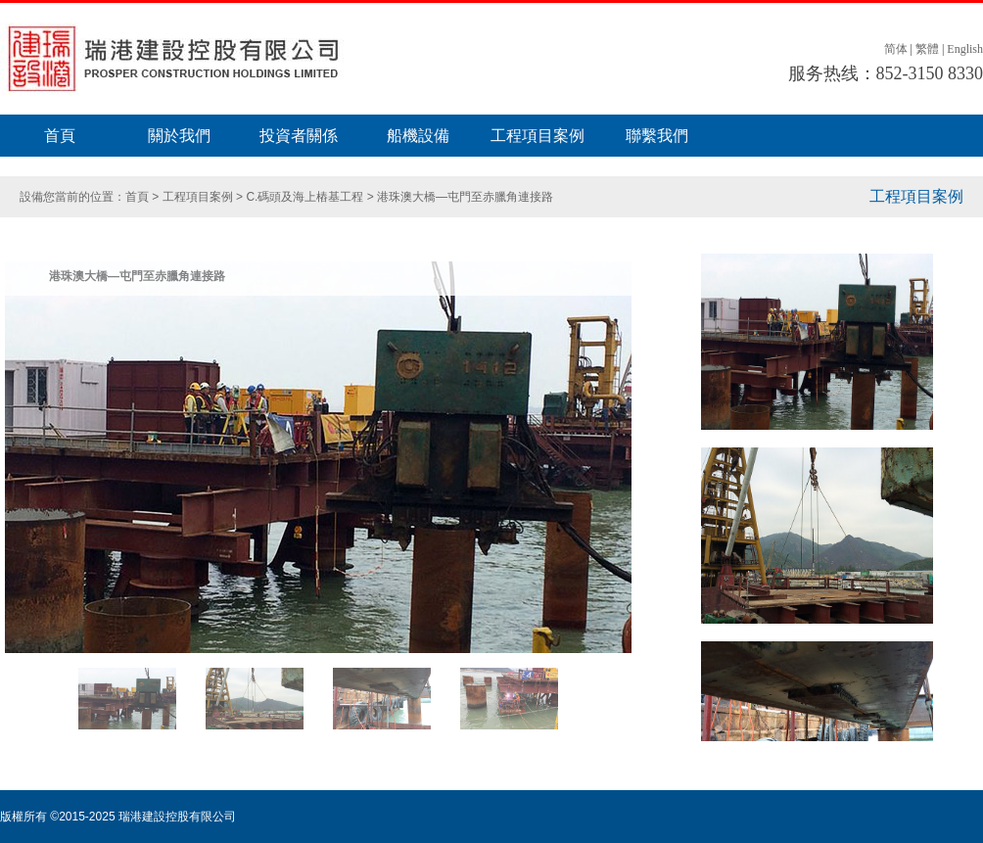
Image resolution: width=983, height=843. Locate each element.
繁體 (927, 49)
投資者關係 (298, 135)
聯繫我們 (657, 135)
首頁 (59, 135)
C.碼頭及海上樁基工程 (304, 197)
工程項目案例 (538, 135)
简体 (896, 49)
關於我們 (179, 135)
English (965, 49)
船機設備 (418, 135)
